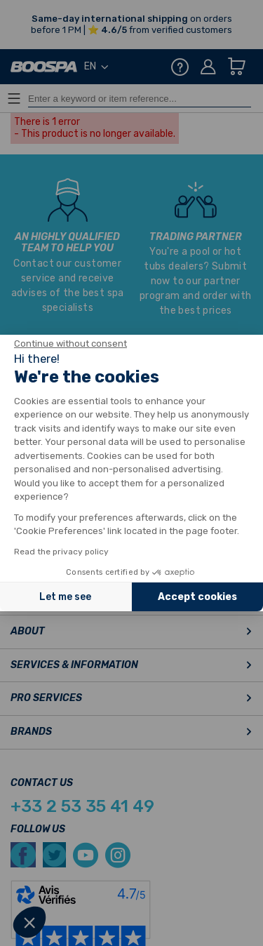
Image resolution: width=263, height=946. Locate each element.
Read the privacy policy (61, 552)
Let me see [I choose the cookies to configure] (65, 597)
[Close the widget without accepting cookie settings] (70, 344)
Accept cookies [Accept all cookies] (197, 597)
